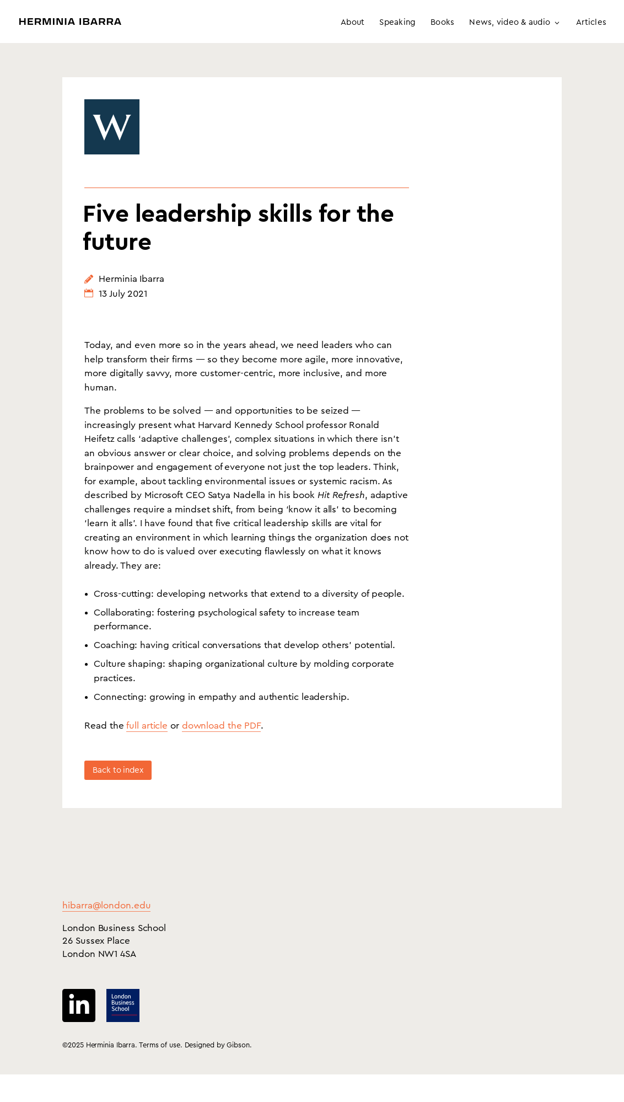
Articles (591, 22)
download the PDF (221, 753)
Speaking (397, 22)
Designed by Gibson (217, 1072)
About (352, 22)
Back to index (118, 798)
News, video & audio (509, 22)
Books (442, 22)
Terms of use (159, 1072)
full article (147, 753)
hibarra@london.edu (106, 933)
